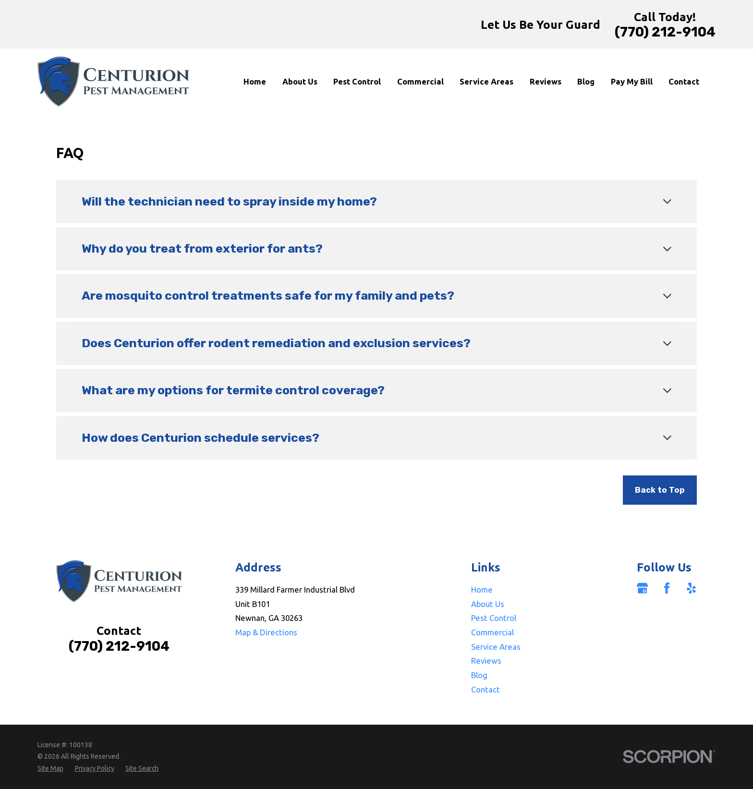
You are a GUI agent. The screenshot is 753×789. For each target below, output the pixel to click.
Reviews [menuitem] (545, 81)
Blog (479, 675)
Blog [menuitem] (586, 81)
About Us (487, 603)
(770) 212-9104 (665, 32)
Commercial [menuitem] (420, 81)
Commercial (492, 632)
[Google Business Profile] (642, 588)
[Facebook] (666, 588)
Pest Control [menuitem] (357, 81)
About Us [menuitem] (299, 81)
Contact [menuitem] (683, 81)
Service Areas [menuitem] (486, 81)
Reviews (486, 660)
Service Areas (496, 646)
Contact (485, 689)
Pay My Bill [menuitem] (632, 81)
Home (482, 589)
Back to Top (660, 490)
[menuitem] (50, 769)
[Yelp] (691, 588)
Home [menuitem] (254, 81)
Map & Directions (266, 632)
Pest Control (493, 617)
